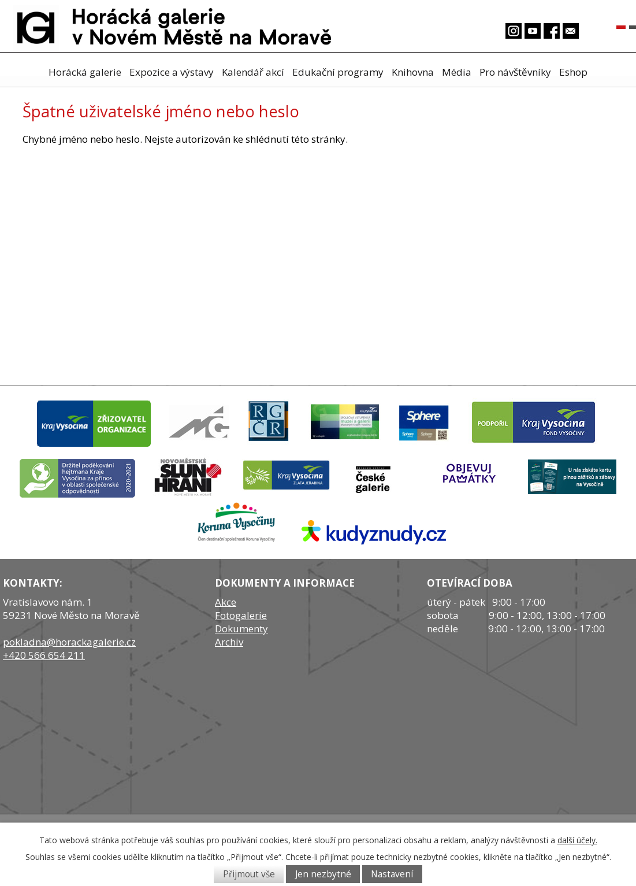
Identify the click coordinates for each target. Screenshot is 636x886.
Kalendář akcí (253, 72)
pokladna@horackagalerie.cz (69, 641)
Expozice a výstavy (171, 72)
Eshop (573, 72)
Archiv (229, 641)
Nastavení (392, 874)
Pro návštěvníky (515, 72)
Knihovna (413, 72)
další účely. (577, 840)
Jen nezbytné (323, 874)
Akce (225, 602)
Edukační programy (338, 72)
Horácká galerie (85, 72)
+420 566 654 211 (44, 655)
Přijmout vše (249, 874)
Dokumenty (241, 628)
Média (456, 72)
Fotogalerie (241, 615)
